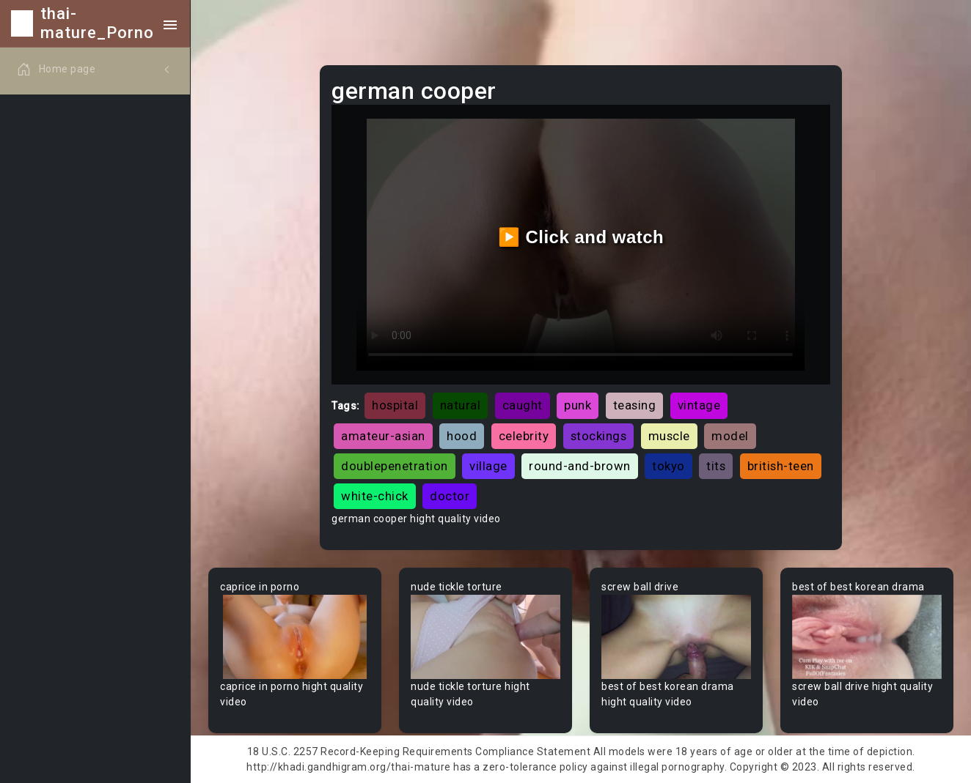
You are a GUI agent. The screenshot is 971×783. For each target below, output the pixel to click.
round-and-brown (580, 466)
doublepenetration (394, 466)
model (730, 435)
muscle (669, 435)
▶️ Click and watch (581, 237)
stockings (599, 435)
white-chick (374, 496)
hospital (395, 405)
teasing (634, 405)
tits (715, 466)
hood (462, 435)
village (488, 466)
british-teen (780, 466)
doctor (449, 496)
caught (522, 405)
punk (577, 405)
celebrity (524, 435)
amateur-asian (383, 435)
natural (460, 405)
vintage (699, 405)
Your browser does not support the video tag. (295, 637)
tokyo (668, 466)
